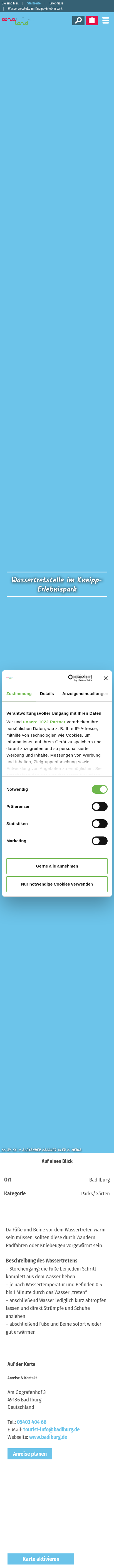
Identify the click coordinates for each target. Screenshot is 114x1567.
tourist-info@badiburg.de (51, 1429)
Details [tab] (47, 693)
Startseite (34, 3)
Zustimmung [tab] (19, 693)
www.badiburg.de (48, 1437)
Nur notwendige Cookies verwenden (57, 884)
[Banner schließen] (106, 678)
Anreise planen (30, 1454)
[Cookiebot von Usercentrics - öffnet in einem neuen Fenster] (69, 678)
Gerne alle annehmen (57, 866)
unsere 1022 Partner (44, 721)
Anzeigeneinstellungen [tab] (85, 693)
